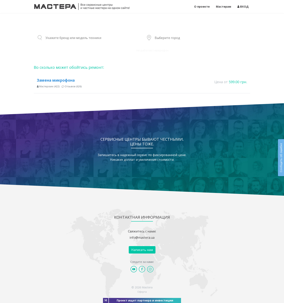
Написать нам (142, 250)
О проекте (202, 6)
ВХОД (243, 6)
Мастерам (223, 6)
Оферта (142, 291)
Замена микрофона (56, 80)
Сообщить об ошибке (281, 157)
